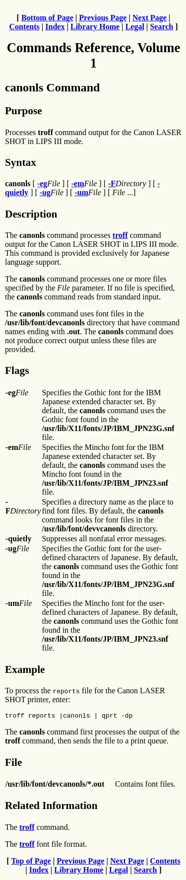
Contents (24, 26)
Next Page (149, 17)
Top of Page (31, 862)
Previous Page (102, 17)
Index (54, 26)
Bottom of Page (47, 17)
